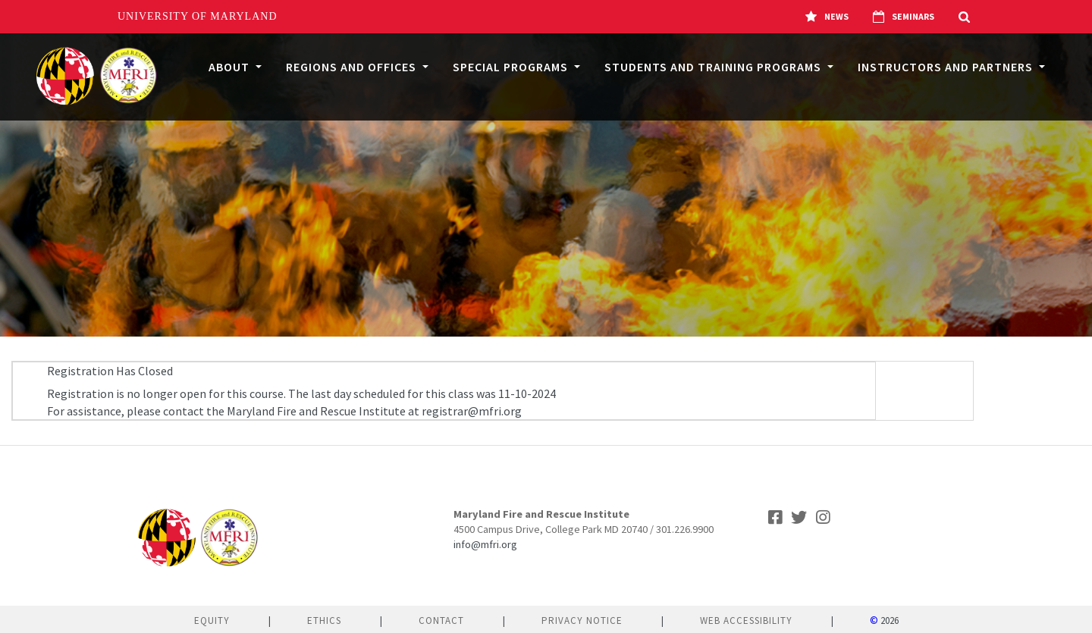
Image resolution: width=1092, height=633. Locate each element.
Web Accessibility (746, 620)
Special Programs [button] (512, 66)
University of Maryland (198, 16)
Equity (212, 620)
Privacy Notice (582, 620)
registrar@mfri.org (472, 410)
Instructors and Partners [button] (947, 66)
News (827, 16)
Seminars (903, 16)
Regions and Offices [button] (352, 66)
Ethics (324, 620)
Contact (441, 620)
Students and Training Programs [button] (714, 66)
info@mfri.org (485, 544)
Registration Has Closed (110, 370)
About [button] (231, 66)
